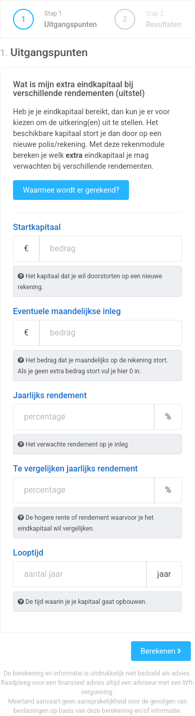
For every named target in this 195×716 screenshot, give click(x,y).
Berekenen (161, 651)
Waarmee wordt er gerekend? (71, 190)
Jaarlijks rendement (50, 395)
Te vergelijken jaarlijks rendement (75, 469)
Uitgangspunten (55, 19)
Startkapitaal (37, 227)
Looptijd (28, 553)
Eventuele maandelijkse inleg (67, 311)
